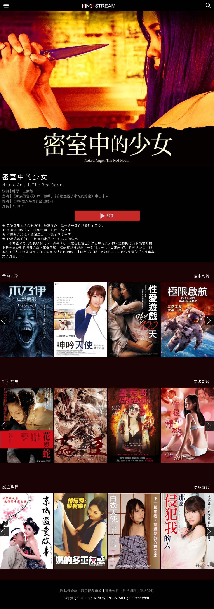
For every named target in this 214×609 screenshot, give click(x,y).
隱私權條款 (69, 590)
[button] (209, 320)
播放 (107, 215)
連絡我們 (147, 590)
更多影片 (202, 276)
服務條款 (112, 590)
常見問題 (130, 590)
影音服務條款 (91, 590)
